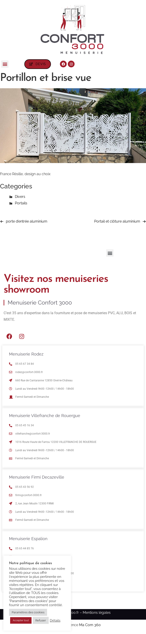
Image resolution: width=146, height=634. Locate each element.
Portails (21, 203)
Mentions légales (97, 612)
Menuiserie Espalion (28, 538)
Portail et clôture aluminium (117, 221)
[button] (5, 64)
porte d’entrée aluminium (26, 221)
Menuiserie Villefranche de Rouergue (44, 415)
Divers (20, 196)
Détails (55, 620)
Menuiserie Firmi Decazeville (36, 477)
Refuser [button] (40, 620)
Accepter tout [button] (21, 620)
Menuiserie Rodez (26, 354)
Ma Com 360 (90, 625)
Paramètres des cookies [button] (28, 612)
